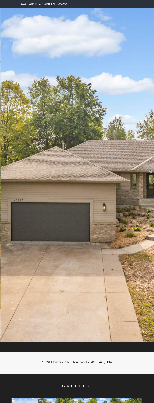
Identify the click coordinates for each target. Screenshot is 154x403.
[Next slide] (150, 171)
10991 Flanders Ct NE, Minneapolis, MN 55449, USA (44, 4)
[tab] (44, 341)
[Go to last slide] (3, 171)
